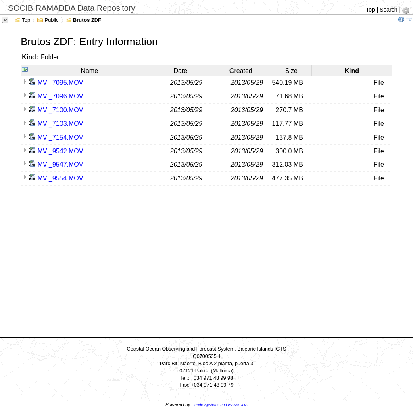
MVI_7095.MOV (60, 82)
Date (180, 70)
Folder (50, 57)
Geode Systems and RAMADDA (220, 404)
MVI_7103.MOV (60, 123)
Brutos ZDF (83, 19)
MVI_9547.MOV (60, 164)
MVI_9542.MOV (60, 151)
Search (388, 9)
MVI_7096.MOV (60, 96)
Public (48, 19)
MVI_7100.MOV (60, 110)
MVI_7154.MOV (60, 137)
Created (240, 70)
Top (370, 9)
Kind (352, 70)
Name (89, 70)
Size (291, 70)
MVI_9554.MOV (60, 178)
